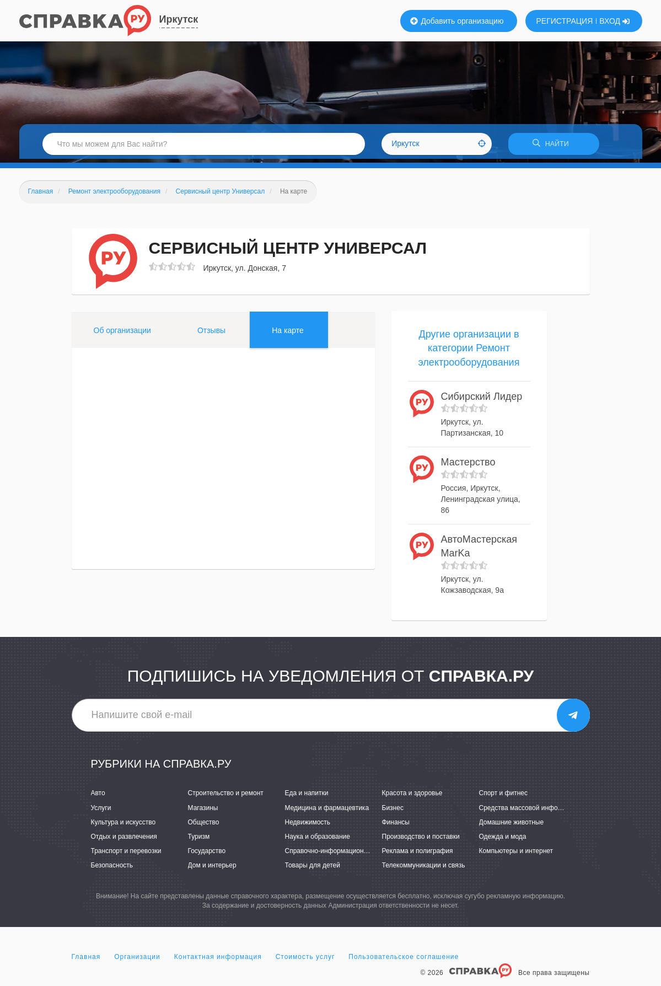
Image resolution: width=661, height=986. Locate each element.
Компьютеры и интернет (516, 855)
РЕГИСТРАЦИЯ (564, 21)
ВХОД (614, 21)
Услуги (101, 811)
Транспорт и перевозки (126, 855)
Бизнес (393, 811)
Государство (207, 855)
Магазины (203, 811)
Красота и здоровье (412, 797)
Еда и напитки (307, 797)
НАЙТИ (553, 146)
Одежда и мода (502, 840)
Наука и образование (317, 840)
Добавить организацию (457, 21)
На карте (288, 333)
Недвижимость (308, 825)
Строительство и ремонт (226, 797)
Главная (86, 960)
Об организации (122, 333)
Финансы (396, 825)
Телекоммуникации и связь (423, 869)
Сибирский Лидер (482, 399)
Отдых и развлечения (124, 840)
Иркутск (178, 19)
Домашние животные (511, 825)
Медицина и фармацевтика (327, 811)
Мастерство (468, 465)
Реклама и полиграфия (417, 855)
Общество (203, 825)
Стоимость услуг (305, 960)
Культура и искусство (123, 825)
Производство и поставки (421, 840)
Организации (137, 960)
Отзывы (211, 333)
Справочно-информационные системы (344, 855)
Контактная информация (218, 960)
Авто (98, 797)
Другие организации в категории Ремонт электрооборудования (469, 351)
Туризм (199, 840)
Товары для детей (312, 869)
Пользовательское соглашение (403, 960)
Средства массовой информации (530, 811)
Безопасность (112, 869)
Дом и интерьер (212, 869)
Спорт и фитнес (503, 797)
